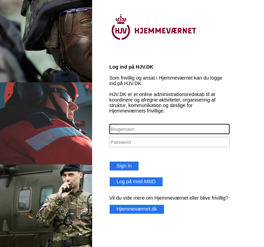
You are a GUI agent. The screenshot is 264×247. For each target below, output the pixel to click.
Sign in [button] (124, 165)
